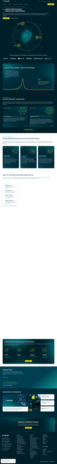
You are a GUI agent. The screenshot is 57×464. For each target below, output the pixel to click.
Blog (43, 440)
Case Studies (45, 439)
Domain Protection (20, 438)
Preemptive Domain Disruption (35, 448)
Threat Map (44, 443)
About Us (44, 450)
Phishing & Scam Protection (34, 438)
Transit (31, 458)
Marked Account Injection (21, 453)
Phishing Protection (20, 437)
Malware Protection (33, 439)
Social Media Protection (20, 439)
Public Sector (32, 457)
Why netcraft (45, 446)
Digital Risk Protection (33, 437)
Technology (32, 455)
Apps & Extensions (46, 436)
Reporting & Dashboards (21, 446)
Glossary (44, 442)
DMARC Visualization (20, 452)
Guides (44, 437)
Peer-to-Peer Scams (33, 445)
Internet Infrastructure (33, 451)
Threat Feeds (19, 447)
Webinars (44, 438)
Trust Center (45, 454)
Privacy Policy (51, 461)
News (43, 452)
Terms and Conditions (44, 461)
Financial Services (33, 450)
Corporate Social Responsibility (47, 451)
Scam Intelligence (19, 449)
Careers (44, 453)
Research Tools (45, 441)
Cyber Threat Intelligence (34, 446)
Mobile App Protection (20, 440)
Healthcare (32, 456)
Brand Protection (33, 440)
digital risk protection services (8, 177)
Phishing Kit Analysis (20, 448)
